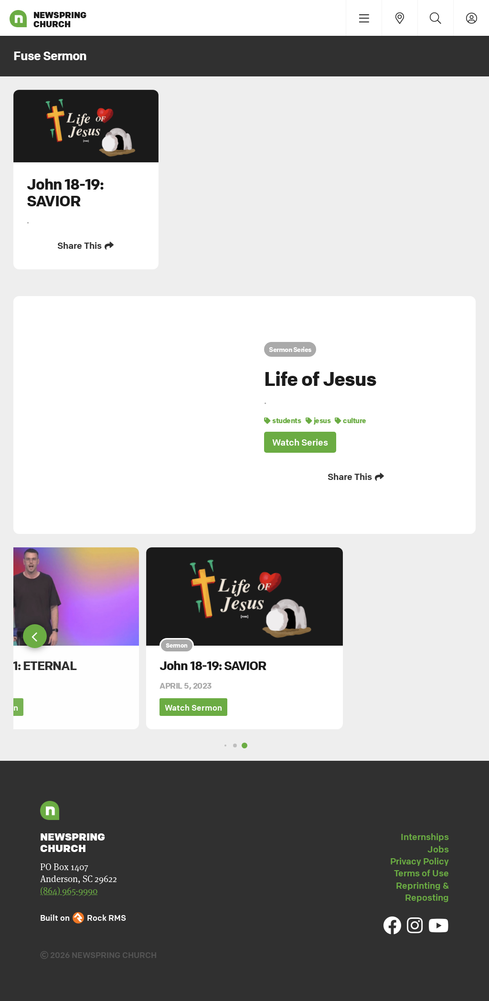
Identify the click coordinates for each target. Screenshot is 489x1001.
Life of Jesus (320, 379)
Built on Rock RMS (83, 918)
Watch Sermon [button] (193, 708)
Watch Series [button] (300, 442)
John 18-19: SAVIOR (212, 665)
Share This (86, 245)
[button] (35, 636)
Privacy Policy (419, 861)
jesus (318, 420)
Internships (425, 836)
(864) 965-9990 (68, 891)
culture (350, 420)
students (282, 420)
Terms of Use (421, 873)
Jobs (438, 849)
